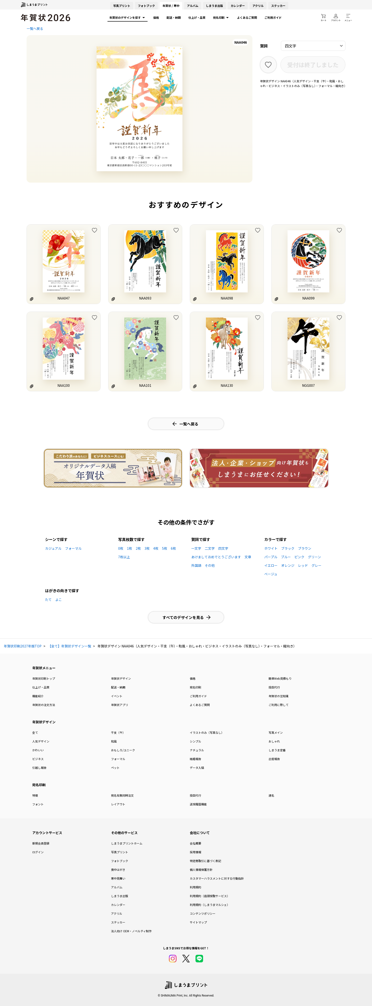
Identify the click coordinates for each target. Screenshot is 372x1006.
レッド (303, 565)
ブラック (287, 548)
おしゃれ (274, 741)
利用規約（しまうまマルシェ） (210, 905)
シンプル (195, 741)
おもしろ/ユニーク (123, 750)
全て (35, 732)
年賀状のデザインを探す (127, 17)
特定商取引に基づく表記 (205, 861)
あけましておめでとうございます (216, 556)
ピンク (299, 556)
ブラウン (304, 548)
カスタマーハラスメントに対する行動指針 (217, 878)
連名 (271, 795)
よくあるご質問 (247, 17)
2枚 (138, 548)
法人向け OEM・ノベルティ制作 (131, 931)
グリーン (314, 556)
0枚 (120, 548)
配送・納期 (174, 17)
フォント (38, 804)
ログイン (38, 852)
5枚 (164, 548)
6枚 (173, 548)
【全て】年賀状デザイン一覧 (69, 646)
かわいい (38, 750)
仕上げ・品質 (196, 17)
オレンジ (287, 565)
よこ (58, 599)
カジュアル (53, 548)
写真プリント (119, 852)
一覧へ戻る (35, 28)
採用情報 (195, 852)
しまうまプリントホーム (126, 843)
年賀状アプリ (119, 705)
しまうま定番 (277, 750)
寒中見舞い (118, 878)
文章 (248, 556)
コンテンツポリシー (202, 913)
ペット (115, 768)
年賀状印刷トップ (43, 678)
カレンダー (238, 6)
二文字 (210, 548)
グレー (316, 565)
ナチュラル (197, 750)
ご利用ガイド (273, 17)
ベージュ (270, 574)
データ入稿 (197, 768)
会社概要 (195, 843)
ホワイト (271, 548)
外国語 (196, 565)
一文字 (196, 548)
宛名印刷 (221, 17)
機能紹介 (38, 696)
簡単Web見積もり (280, 678)
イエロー (271, 565)
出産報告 (274, 759)
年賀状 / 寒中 (171, 6)
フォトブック (146, 6)
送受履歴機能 (198, 804)
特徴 (35, 795)
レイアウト (118, 804)
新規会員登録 (40, 843)
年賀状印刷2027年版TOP (23, 646)
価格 (156, 17)
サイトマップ (198, 922)
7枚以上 (124, 556)
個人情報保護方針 (201, 870)
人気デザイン (40, 741)
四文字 (223, 548)
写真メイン (276, 732)
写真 (121, 6)
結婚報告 (195, 759)
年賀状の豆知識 (278, 696)
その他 (210, 565)
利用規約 (195, 887)
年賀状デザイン (121, 678)
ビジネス (38, 759)
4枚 (155, 548)
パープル (270, 556)
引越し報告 (39, 768)
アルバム (192, 6)
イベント (116, 696)
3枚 (147, 548)
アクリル (258, 6)
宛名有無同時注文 (122, 795)
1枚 (129, 548)
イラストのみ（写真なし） (207, 732)
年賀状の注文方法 (43, 705)
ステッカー (278, 6)
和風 (114, 741)
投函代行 (274, 687)
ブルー (286, 556)
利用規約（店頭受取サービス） (210, 896)
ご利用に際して (278, 705)
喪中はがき (118, 870)
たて (48, 599)
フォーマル (73, 548)
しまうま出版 (214, 6)
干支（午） (118, 732)
